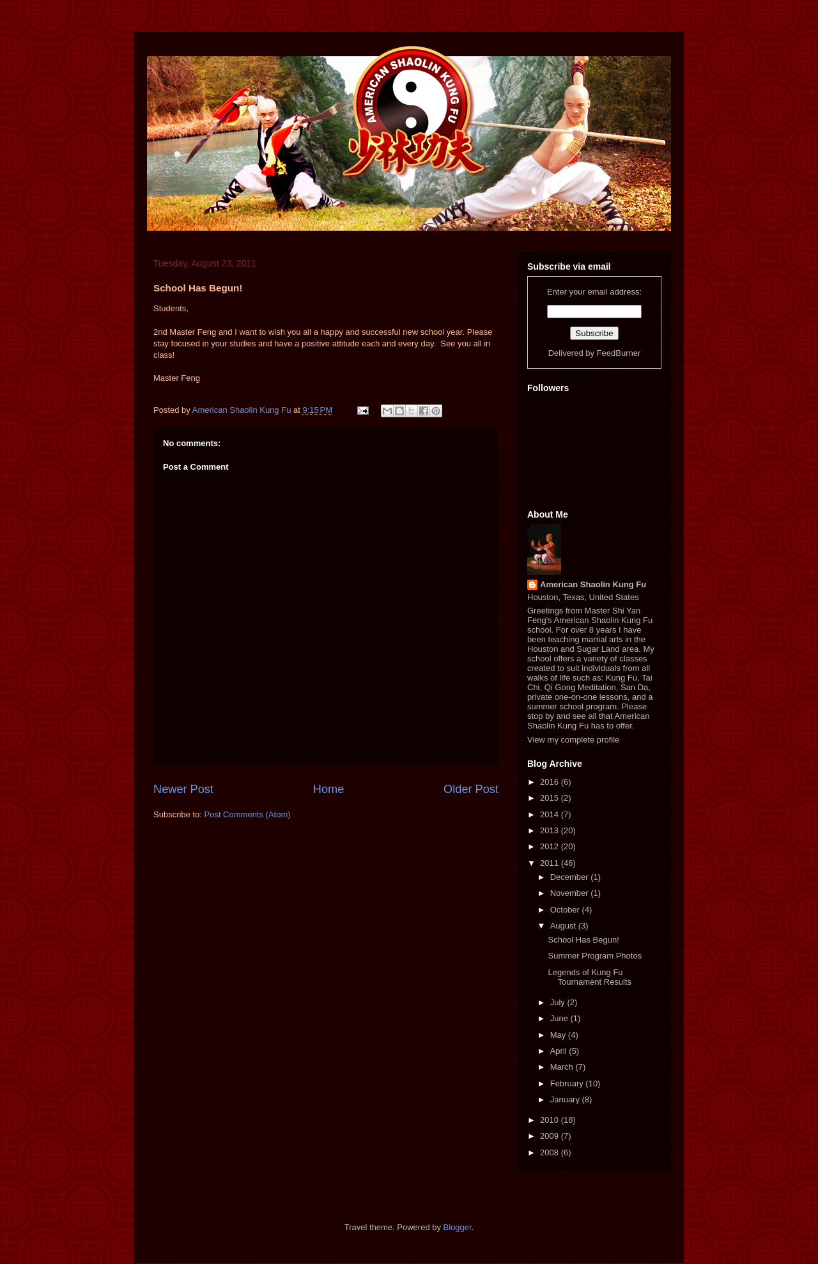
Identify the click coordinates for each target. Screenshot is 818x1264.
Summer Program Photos (595, 955)
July (558, 1002)
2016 (550, 782)
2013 (550, 830)
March (563, 1067)
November (570, 893)
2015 (550, 798)
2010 (550, 1120)
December (570, 877)
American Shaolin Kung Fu (593, 584)
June (560, 1018)
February (568, 1083)
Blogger (458, 1227)
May (559, 1035)
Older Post (471, 789)
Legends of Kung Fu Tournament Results (589, 977)
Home (328, 789)
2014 (550, 814)
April (559, 1051)
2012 (550, 846)
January (566, 1099)
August (564, 925)
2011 (550, 863)
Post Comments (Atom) (247, 814)
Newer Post (183, 789)
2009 (550, 1136)
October (566, 909)
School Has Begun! (583, 939)
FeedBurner (619, 353)
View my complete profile (573, 739)
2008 (550, 1152)
